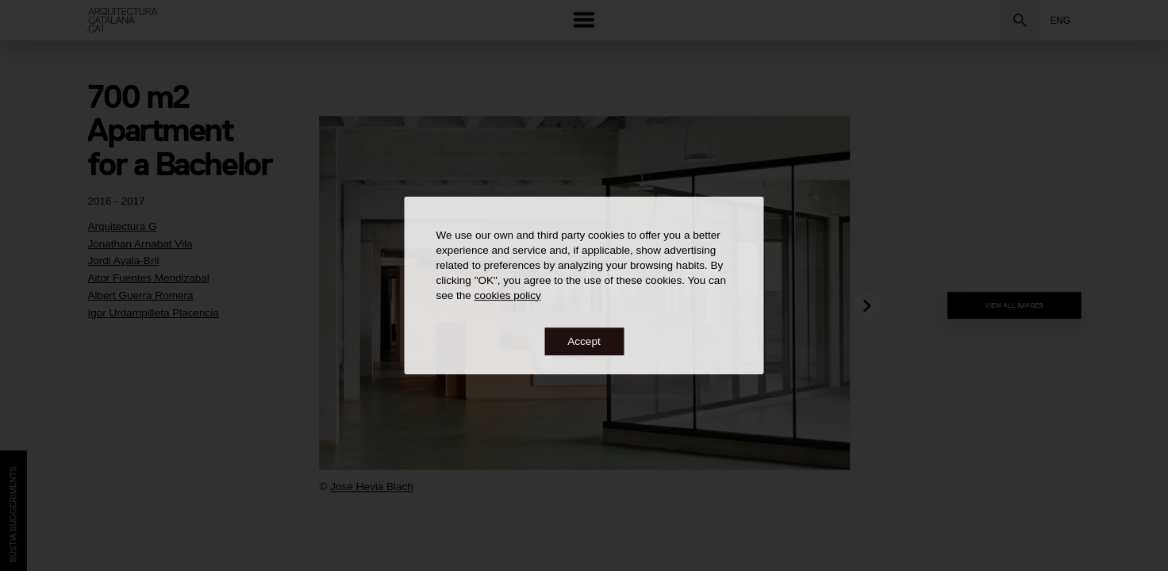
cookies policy (507, 295)
